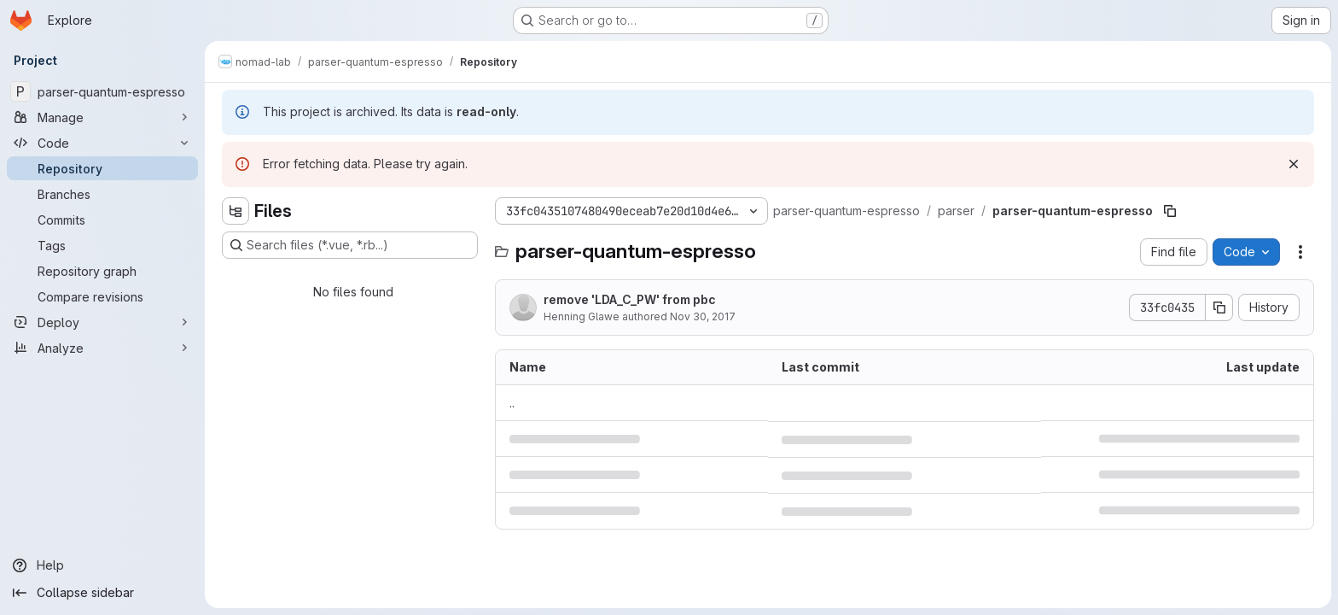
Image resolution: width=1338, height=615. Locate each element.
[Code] (102, 143)
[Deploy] (102, 322)
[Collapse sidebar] (102, 593)
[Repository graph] (102, 271)
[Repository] (102, 168)
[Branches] (102, 194)
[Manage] (102, 117)
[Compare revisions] (102, 296)
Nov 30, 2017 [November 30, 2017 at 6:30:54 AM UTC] (703, 316)
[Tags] (102, 245)
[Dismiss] (1293, 164)
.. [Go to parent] (512, 402)
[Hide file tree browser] (235, 211)
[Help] (102, 565)
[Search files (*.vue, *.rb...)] (350, 245)
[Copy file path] (1170, 211)
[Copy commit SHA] (1219, 307)
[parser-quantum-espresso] (102, 91)
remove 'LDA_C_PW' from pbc (630, 299)
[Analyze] (102, 348)
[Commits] (102, 219)
